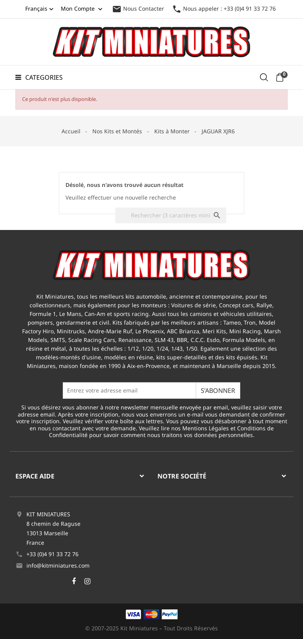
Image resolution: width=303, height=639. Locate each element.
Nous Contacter (138, 8)
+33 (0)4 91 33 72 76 (52, 554)
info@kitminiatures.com (58, 565)
